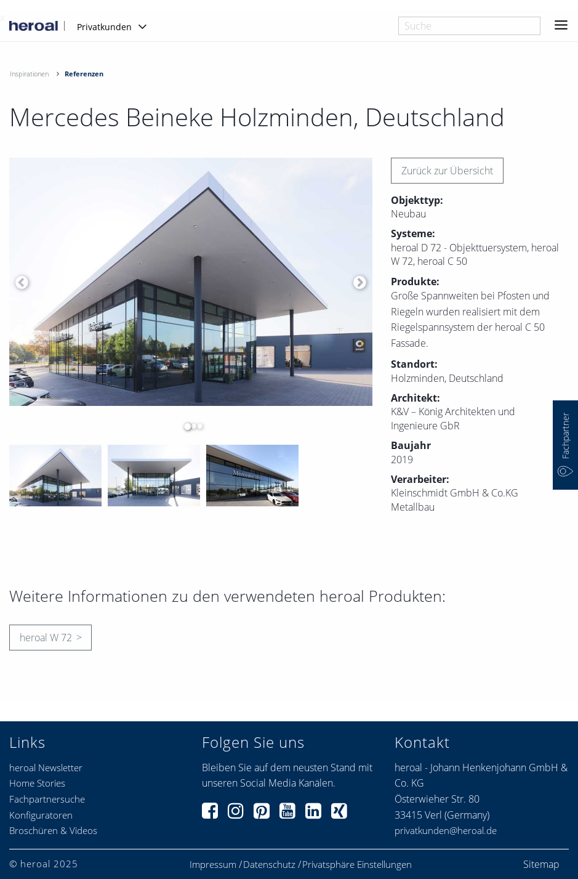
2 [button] (191, 426)
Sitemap (541, 864)
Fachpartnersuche (47, 799)
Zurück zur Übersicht (447, 170)
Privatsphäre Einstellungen (357, 864)
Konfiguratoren (41, 815)
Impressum (213, 864)
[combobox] (469, 26)
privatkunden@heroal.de (446, 830)
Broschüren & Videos (53, 830)
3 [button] (197, 426)
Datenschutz (269, 864)
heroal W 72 (46, 637)
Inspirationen (29, 73)
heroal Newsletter (45, 767)
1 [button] (185, 426)
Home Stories (37, 783)
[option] (190, 282)
